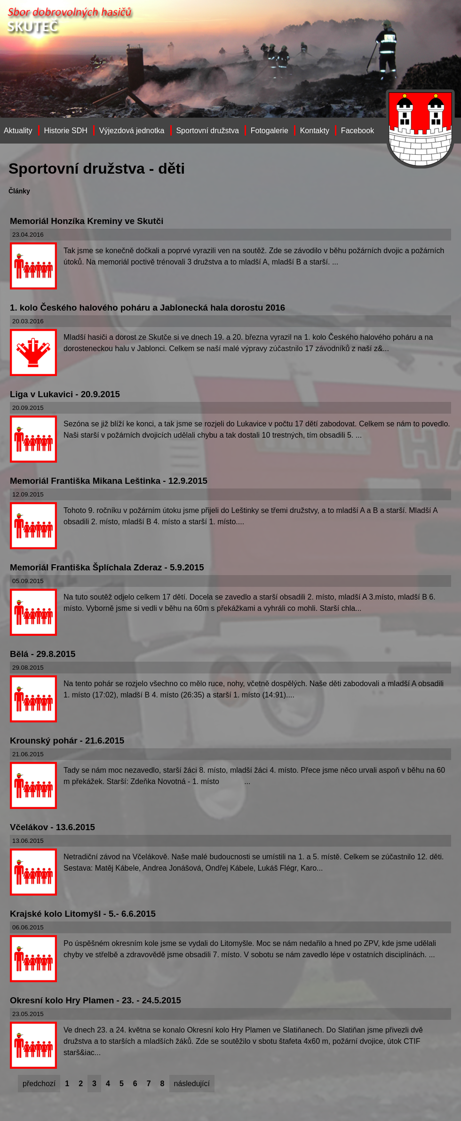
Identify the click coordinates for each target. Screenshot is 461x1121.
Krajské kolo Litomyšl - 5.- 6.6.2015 (83, 914)
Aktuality (18, 131)
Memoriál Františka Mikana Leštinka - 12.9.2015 (108, 481)
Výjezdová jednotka (132, 131)
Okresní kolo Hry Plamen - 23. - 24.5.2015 (95, 1000)
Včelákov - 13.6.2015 (52, 827)
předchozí (39, 1084)
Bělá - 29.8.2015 (42, 654)
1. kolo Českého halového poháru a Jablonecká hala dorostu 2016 (147, 307)
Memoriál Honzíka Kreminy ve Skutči (86, 221)
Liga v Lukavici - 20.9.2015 (65, 394)
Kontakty (314, 131)
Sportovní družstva (207, 131)
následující (192, 1084)
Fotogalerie (269, 131)
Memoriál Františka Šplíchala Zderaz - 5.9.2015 (107, 567)
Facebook (357, 131)
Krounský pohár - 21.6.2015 (67, 740)
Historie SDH (65, 131)
